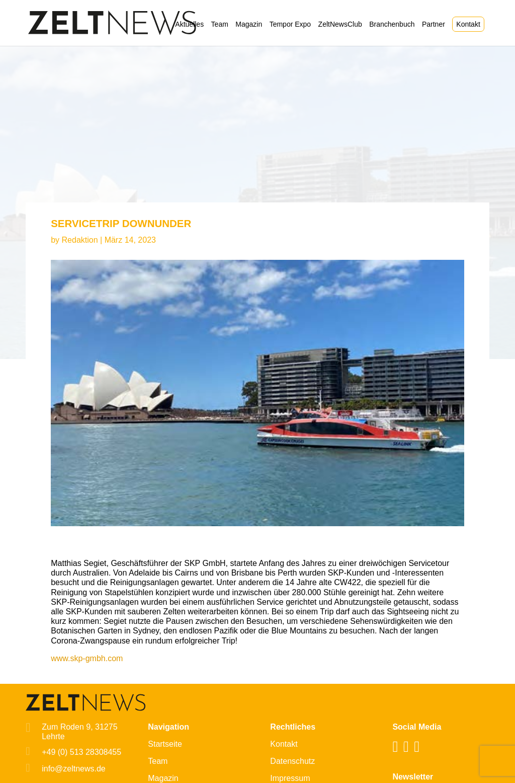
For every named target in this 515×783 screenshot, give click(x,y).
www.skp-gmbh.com (87, 658)
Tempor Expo (290, 24)
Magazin (248, 24)
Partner (433, 24)
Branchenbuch (391, 24)
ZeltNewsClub (340, 24)
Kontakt (468, 24)
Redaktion (80, 240)
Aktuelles (189, 24)
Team (219, 24)
